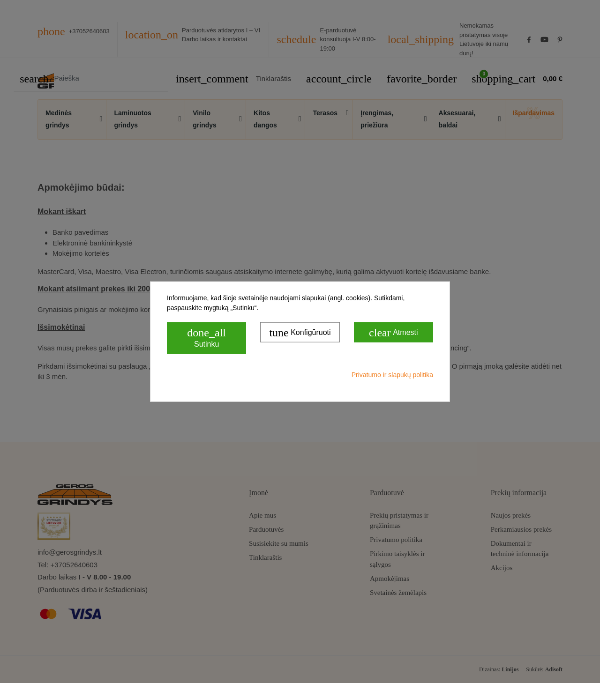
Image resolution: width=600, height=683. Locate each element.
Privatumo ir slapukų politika (392, 374)
